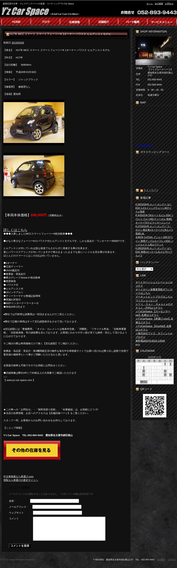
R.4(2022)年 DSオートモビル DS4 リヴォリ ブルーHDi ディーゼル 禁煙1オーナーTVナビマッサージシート (154, 219)
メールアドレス (18, 506)
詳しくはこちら (15, 230)
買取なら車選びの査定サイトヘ (20, 480)
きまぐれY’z (151, 190)
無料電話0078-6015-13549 (150, 340)
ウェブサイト (16, 512)
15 (165, 371)
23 (170, 375)
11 (143, 371)
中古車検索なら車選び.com (18, 476)
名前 (12, 500)
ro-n (138, 344)
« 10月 (143, 382)
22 (165, 375)
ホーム (150, 3)
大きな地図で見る (144, 145)
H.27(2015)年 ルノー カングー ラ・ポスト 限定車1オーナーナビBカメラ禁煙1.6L (154, 230)
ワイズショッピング (147, 300)
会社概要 (159, 3)
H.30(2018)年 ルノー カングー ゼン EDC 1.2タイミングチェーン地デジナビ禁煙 (154, 208)
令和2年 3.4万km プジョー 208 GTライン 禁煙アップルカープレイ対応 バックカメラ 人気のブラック (154, 241)
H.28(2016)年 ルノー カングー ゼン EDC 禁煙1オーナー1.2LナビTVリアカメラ (154, 252)
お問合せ (169, 3)
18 (143, 375)
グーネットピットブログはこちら (154, 296)
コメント (14, 518)
